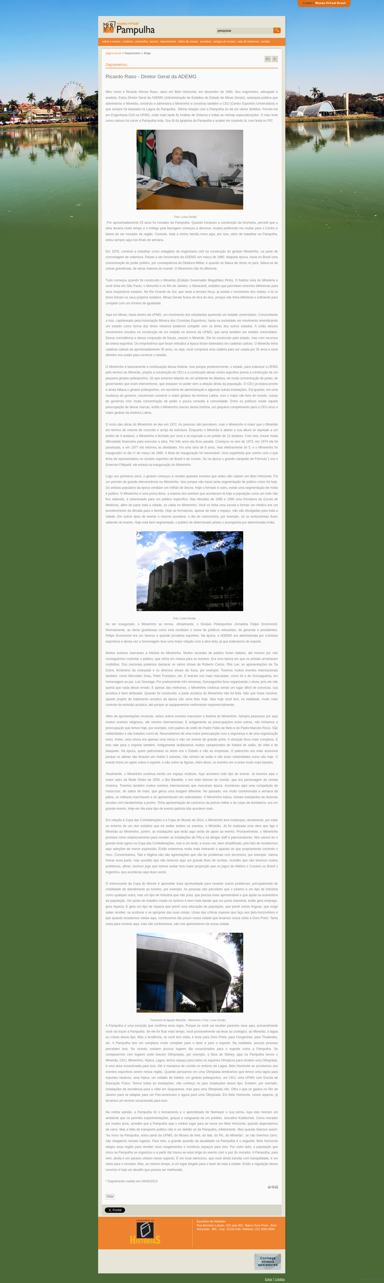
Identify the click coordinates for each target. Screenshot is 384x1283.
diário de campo (188, 41)
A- (275, 59)
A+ (268, 59)
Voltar (110, 1196)
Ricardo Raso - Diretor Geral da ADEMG (151, 76)
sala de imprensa (248, 41)
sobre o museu (111, 41)
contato (265, 41)
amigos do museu (224, 41)
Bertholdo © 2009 (371, 1279)
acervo (154, 41)
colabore (128, 41)
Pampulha (141, 41)
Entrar (268, 1279)
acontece (205, 41)
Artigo (147, 53)
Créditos (280, 1279)
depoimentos (168, 41)
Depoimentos (132, 53)
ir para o (324, 3)
